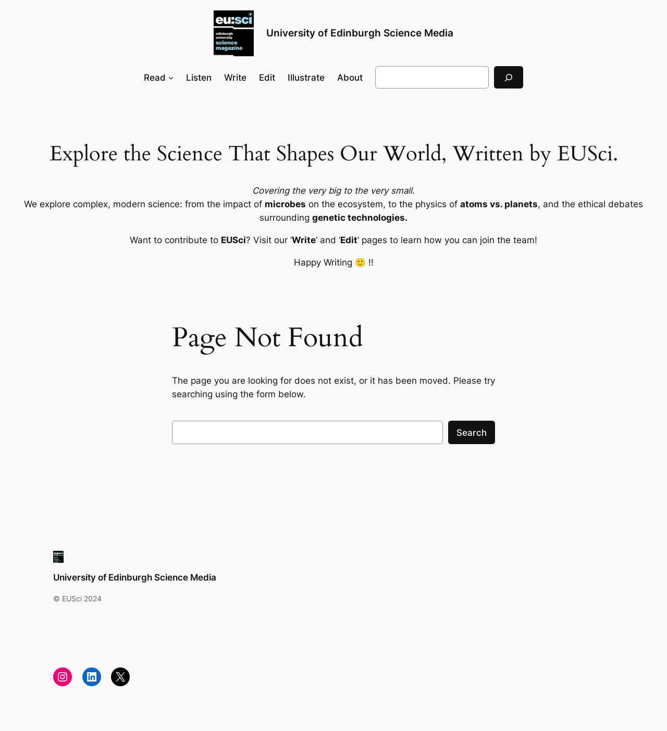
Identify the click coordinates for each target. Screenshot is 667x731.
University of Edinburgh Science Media (359, 33)
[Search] (508, 77)
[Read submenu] (171, 77)
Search (471, 432)
